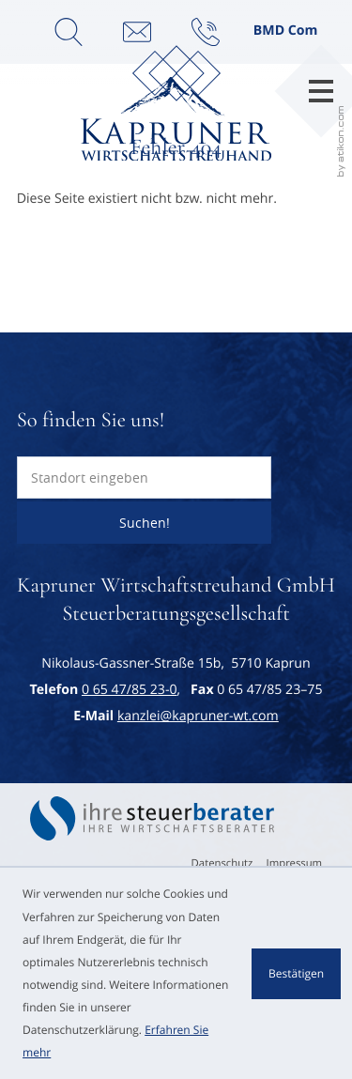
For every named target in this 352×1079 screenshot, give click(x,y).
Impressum (295, 863)
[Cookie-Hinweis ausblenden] (296, 973)
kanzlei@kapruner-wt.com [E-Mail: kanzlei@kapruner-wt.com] (198, 716)
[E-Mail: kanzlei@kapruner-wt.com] (137, 32)
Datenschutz (222, 863)
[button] (205, 32)
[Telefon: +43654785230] (129, 690)
